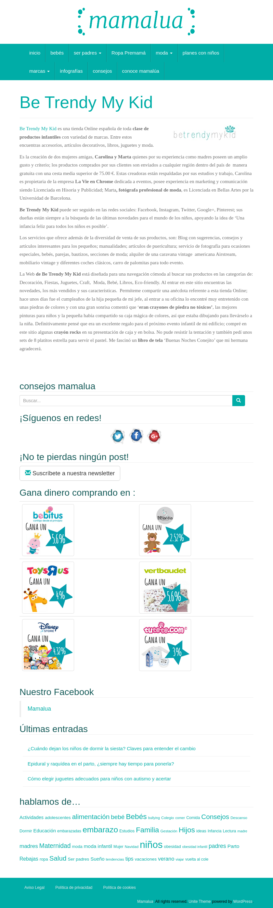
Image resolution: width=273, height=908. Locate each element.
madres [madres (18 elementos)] (29, 846)
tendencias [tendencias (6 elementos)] (115, 859)
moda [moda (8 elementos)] (77, 846)
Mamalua (39, 708)
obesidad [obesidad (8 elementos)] (172, 846)
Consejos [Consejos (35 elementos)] (215, 816)
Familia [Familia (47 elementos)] (147, 830)
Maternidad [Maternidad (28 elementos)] (55, 845)
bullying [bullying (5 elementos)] (154, 818)
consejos (102, 71)
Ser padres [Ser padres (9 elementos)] (78, 859)
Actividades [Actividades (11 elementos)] (32, 817)
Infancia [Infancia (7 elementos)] (215, 831)
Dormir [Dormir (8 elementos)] (26, 830)
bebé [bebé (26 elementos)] (117, 817)
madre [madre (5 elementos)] (242, 831)
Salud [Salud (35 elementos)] (58, 858)
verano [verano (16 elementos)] (166, 859)
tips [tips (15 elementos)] (129, 859)
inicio (34, 53)
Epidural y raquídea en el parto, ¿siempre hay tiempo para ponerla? (101, 763)
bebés (57, 53)
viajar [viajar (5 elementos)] (180, 859)
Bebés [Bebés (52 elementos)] (136, 817)
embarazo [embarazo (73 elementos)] (100, 829)
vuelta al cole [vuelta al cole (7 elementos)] (196, 859)
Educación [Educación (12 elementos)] (44, 830)
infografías (71, 71)
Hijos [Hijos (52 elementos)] (187, 830)
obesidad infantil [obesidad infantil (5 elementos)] (194, 847)
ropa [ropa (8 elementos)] (44, 859)
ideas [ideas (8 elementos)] (201, 830)
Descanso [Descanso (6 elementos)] (238, 818)
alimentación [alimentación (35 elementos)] (91, 816)
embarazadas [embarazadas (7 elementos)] (69, 831)
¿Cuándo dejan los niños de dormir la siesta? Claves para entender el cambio (112, 748)
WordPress (243, 901)
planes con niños (201, 53)
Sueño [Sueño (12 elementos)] (97, 859)
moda (164, 53)
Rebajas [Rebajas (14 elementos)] (29, 859)
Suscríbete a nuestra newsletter (70, 473)
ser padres (87, 53)
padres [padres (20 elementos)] (217, 846)
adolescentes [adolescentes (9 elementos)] (58, 817)
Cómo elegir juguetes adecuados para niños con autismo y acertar (99, 778)
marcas (39, 71)
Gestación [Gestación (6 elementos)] (169, 831)
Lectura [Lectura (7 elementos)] (229, 831)
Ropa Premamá (128, 53)
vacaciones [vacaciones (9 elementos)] (146, 859)
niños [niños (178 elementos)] (151, 844)
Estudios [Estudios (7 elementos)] (127, 831)
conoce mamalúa (140, 71)
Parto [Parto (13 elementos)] (234, 846)
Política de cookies (119, 887)
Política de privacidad (73, 887)
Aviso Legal (34, 887)
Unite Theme (199, 901)
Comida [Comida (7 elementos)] (193, 817)
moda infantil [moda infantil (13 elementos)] (98, 846)
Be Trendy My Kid (38, 128)
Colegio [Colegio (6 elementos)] (167, 818)
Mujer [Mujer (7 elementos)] (118, 846)
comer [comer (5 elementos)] (180, 818)
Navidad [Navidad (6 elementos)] (131, 847)
